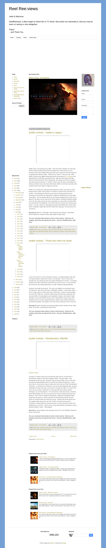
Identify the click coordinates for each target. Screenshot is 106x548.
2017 (15, 294)
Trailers (31, 233)
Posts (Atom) (40, 439)
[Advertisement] (53, 54)
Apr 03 (19, 271)
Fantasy (47, 427)
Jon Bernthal (56, 329)
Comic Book (51, 229)
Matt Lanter (35, 231)
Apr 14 (19, 236)
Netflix (46, 231)
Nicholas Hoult (63, 329)
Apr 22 (19, 226)
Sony (34, 429)
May (17, 209)
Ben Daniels (44, 229)
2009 (15, 314)
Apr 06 (19, 269)
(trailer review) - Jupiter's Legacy (45, 132)
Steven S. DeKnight (53, 231)
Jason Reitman (60, 427)
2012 (15, 307)
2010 (15, 311)
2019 (15, 290)
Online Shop (32, 37)
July (17, 205)
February (18, 282)
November (19, 195)
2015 (15, 299)
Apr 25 (19, 221)
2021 (15, 190)
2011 (15, 309)
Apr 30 (19, 214)
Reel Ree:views (23, 8)
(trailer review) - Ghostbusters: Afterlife (48, 338)
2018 (15, 292)
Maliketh (52, 543)
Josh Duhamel (67, 229)
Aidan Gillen (36, 329)
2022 (15, 188)
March (17, 279)
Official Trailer (33, 373)
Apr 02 (19, 274)
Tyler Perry (48, 331)
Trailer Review (72, 231)
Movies (16, 79)
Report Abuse (86, 187)
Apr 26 (19, 219)
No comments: (43, 227)
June (17, 207)
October (18, 197)
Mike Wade (41, 231)
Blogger (64, 543)
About (25, 37)
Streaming (16, 81)
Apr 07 (19, 243)
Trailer (66, 231)
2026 (15, 178)
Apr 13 (19, 238)
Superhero (61, 231)
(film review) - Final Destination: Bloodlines (50, 477)
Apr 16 (19, 233)
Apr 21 (19, 228)
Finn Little (49, 329)
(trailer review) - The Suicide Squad (48, 467)
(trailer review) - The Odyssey (39, 78)
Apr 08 (19, 240)
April (17, 212)
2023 (15, 186)
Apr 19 (19, 231)
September (19, 200)
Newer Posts (32, 436)
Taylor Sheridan (71, 329)
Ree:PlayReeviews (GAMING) (19, 95)
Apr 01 (19, 276)
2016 (15, 297)
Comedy (42, 427)
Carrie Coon (36, 427)
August (18, 202)
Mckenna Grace (69, 427)
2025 (15, 181)
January (18, 284)
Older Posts (73, 436)
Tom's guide (69, 176)
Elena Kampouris (59, 229)
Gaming (18, 37)
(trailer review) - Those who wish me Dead (50, 240)
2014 (15, 302)
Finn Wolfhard (52, 427)
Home (12, 37)
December (19, 192)
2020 (15, 287)
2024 (15, 183)
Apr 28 (19, 216)
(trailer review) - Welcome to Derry (48, 492)
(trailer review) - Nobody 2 (46, 502)
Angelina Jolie (43, 329)
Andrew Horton (37, 229)
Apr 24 (19, 223)
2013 (15, 304)
